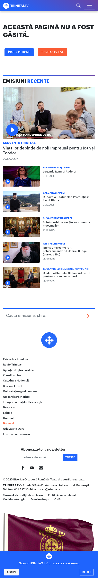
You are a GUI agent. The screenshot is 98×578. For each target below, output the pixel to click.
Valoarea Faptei (54, 193)
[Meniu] (89, 6)
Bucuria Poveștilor (56, 167)
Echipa (7, 412)
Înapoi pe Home (19, 52)
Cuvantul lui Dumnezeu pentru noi (66, 269)
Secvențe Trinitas (19, 142)
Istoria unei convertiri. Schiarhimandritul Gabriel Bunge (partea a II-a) (65, 251)
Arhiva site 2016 (13, 428)
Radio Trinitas (12, 364)
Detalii (86, 572)
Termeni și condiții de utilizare (23, 495)
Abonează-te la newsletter (43, 449)
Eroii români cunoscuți (18, 434)
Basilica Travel (12, 386)
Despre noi (10, 407)
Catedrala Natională (16, 380)
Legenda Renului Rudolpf (59, 171)
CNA (57, 499)
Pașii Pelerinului (54, 244)
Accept (11, 572)
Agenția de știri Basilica (18, 370)
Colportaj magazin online (20, 391)
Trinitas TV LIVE (52, 52)
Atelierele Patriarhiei (16, 396)
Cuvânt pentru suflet (57, 218)
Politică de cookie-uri (62, 495)
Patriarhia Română (15, 359)
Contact (8, 418)
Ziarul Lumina (12, 375)
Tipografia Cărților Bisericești (22, 402)
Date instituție (40, 499)
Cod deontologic (14, 499)
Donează (8, 423)
